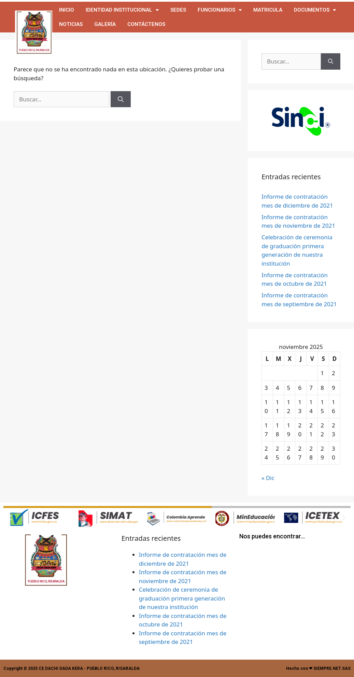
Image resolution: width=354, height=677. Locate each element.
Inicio (66, 10)
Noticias (71, 24)
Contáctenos (146, 24)
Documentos (315, 10)
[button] (10, 517)
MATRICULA (267, 10)
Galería (105, 24)
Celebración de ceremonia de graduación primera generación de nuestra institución (182, 598)
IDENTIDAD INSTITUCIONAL (122, 10)
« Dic (267, 478)
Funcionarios (220, 10)
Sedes (178, 10)
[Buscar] (121, 99)
